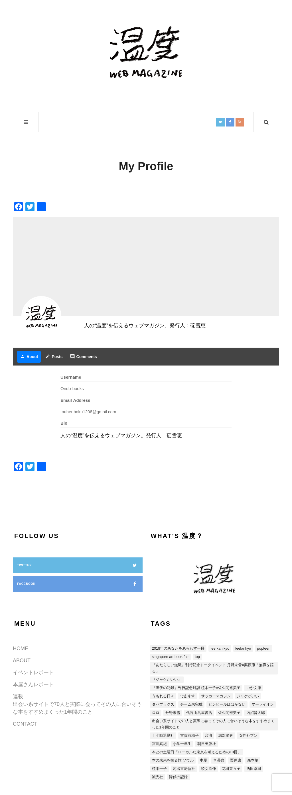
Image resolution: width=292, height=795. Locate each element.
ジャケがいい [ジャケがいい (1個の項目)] (248, 696)
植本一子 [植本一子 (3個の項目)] (159, 768)
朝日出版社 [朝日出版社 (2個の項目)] (206, 744)
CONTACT (25, 724)
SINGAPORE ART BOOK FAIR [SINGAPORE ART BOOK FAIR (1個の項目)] (170, 657)
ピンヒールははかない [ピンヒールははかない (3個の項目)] (227, 704)
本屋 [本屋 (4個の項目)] (203, 760)
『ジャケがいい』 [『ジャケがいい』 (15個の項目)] (167, 679)
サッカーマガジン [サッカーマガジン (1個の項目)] (216, 696)
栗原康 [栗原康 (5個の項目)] (235, 760)
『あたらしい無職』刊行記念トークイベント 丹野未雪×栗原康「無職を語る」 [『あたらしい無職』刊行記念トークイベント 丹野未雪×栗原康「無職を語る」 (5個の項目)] (213, 668)
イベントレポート (33, 672)
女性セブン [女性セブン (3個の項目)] (248, 735)
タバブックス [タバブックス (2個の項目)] (163, 704)
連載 (18, 696)
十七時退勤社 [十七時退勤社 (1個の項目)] (163, 735)
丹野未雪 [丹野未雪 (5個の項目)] (172, 712)
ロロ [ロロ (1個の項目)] (155, 712)
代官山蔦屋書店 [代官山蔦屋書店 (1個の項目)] (199, 712)
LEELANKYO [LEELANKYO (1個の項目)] (243, 648)
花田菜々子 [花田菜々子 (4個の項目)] (231, 768)
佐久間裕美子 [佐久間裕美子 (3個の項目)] (229, 712)
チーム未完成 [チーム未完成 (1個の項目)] (191, 704)
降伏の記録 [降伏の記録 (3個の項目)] (178, 777)
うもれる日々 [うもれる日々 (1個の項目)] (163, 696)
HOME (20, 648)
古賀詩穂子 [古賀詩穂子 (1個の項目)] (189, 735)
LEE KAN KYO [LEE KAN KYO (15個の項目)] (219, 648)
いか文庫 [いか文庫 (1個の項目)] (253, 688)
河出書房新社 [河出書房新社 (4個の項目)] (184, 768)
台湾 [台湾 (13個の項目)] (208, 735)
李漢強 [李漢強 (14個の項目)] (218, 760)
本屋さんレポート (33, 684)
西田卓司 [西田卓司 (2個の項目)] (253, 768)
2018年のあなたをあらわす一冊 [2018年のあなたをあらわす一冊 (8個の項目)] (178, 648)
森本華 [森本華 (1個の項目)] (252, 760)
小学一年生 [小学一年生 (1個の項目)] (182, 744)
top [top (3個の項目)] (197, 657)
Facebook (80, 584)
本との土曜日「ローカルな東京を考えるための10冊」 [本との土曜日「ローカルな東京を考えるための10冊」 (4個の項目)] (196, 752)
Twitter (80, 565)
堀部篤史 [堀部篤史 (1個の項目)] (225, 735)
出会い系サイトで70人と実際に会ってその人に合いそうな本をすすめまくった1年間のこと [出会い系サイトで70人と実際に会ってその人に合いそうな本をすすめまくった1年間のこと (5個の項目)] (213, 724)
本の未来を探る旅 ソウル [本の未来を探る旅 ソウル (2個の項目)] (173, 760)
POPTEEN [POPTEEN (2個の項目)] (263, 648)
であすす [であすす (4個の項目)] (187, 696)
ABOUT (22, 660)
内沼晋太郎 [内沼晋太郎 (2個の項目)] (255, 712)
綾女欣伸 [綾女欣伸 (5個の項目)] (208, 768)
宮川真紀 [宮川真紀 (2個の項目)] (159, 744)
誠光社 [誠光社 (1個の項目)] (157, 777)
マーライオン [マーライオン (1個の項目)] (263, 704)
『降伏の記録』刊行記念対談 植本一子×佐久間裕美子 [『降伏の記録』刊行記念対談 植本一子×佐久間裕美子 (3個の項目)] (196, 688)
